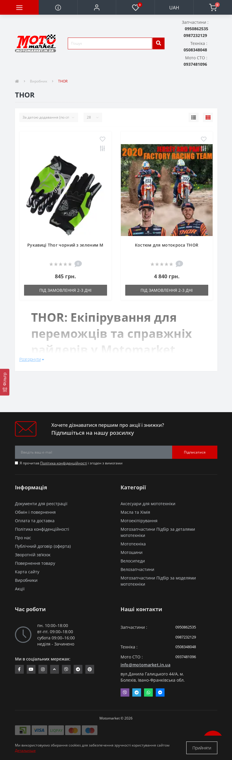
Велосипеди (133, 561)
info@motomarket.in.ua (145, 665)
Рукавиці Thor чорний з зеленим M (65, 245)
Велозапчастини (137, 569)
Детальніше (25, 750)
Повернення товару (35, 563)
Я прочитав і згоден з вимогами (71, 463)
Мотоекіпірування (139, 520)
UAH (174, 7)
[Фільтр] (4, 382)
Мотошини (132, 552)
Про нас (23, 537)
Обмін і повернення (35, 512)
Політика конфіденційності (63, 463)
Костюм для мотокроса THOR (167, 245)
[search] (158, 43)
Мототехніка (133, 544)
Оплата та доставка (35, 520)
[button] (96, 7)
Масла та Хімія (135, 512)
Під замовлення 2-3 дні (65, 290)
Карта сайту (27, 571)
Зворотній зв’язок (32, 554)
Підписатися (195, 452)
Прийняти (201, 748)
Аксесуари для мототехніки (148, 503)
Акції (20, 589)
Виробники (26, 580)
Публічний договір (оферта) (43, 546)
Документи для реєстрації (41, 503)
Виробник (38, 81)
